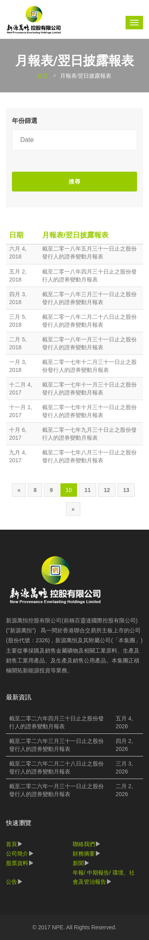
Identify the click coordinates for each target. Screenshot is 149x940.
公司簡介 (17, 853)
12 (107, 490)
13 (126, 490)
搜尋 (75, 181)
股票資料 (17, 863)
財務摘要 (84, 853)
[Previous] (19, 490)
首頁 (11, 844)
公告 (11, 882)
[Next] (73, 509)
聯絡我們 (84, 844)
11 (88, 490)
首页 (42, 76)
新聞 (78, 863)
